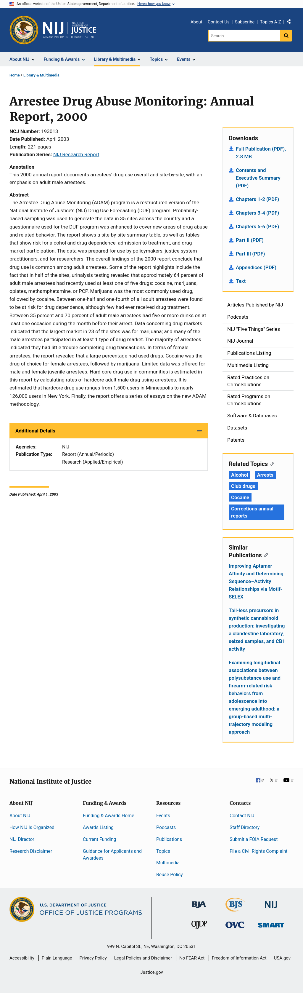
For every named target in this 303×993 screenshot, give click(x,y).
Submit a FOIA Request (254, 839)
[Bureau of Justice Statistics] (235, 909)
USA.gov (282, 958)
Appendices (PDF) (256, 267)
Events (163, 815)
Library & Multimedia (41, 75)
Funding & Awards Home (108, 815)
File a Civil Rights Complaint (259, 851)
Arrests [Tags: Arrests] (265, 475)
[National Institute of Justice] (271, 902)
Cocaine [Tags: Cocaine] (240, 497)
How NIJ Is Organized (31, 827)
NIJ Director (21, 839)
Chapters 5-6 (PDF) (257, 226)
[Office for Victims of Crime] (234, 924)
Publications (169, 839)
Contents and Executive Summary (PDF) (258, 178)
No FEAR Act (191, 958)
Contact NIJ (242, 815)
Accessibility (21, 958)
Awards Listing (98, 827)
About (196, 22)
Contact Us (219, 22)
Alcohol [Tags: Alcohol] (239, 475)
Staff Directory (245, 827)
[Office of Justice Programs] (23, 29)
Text (241, 281)
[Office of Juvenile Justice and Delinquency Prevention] (199, 926)
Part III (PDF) (250, 254)
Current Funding (99, 839)
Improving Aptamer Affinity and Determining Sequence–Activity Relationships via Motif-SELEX (256, 581)
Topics (163, 851)
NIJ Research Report (76, 154)
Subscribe (244, 22)
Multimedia (168, 863)
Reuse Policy (169, 874)
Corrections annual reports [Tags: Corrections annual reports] (252, 512)
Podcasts (166, 827)
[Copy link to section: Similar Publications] (265, 555)
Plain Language (57, 958)
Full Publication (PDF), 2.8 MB (261, 152)
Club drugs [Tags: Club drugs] (243, 486)
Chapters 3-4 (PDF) (257, 213)
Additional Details (35, 431)
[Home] (69, 30)
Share (291, 22)
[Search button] (286, 35)
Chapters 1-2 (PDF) (257, 199)
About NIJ (19, 815)
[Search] (244, 35)
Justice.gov (151, 972)
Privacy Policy (93, 958)
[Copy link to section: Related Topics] (271, 463)
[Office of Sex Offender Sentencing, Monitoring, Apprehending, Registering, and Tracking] (271, 923)
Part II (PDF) (250, 240)
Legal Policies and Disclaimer (143, 958)
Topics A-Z (270, 22)
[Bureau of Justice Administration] (199, 902)
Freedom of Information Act (239, 958)
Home (14, 75)
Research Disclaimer (30, 851)
